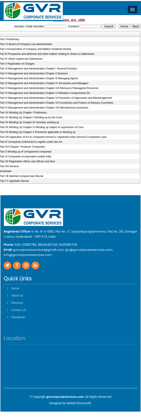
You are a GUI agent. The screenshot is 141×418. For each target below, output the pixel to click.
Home (15, 300)
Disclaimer (18, 329)
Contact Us (18, 322)
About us (17, 307)
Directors (17, 315)
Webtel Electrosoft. (79, 403)
